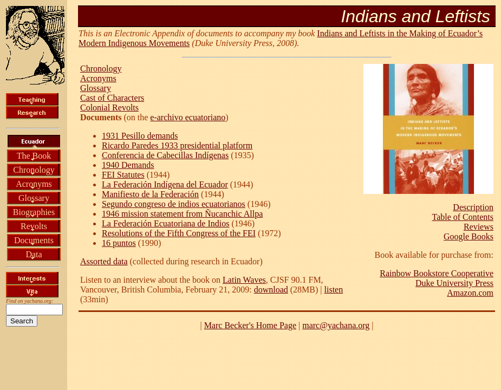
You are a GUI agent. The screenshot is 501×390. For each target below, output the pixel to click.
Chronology (33, 169)
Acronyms (34, 183)
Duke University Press (454, 283)
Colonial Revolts (109, 107)
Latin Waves (244, 279)
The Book (34, 155)
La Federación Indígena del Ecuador (165, 184)
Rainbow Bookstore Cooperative (436, 273)
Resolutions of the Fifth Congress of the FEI (179, 233)
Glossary (33, 198)
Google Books (468, 236)
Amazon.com (470, 292)
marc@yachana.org (335, 325)
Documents (34, 240)
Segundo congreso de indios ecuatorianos (173, 204)
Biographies (34, 212)
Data (33, 254)
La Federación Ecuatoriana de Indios (165, 223)
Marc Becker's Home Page (250, 325)
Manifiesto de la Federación (150, 194)
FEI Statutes (123, 174)
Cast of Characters (112, 97)
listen (333, 289)
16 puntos (119, 243)
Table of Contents (462, 217)
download (271, 289)
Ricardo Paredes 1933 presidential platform (177, 145)
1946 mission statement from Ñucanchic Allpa (182, 213)
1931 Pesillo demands (140, 135)
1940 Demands (128, 165)
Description (473, 207)
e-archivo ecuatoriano (187, 117)
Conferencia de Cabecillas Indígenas (165, 155)
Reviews (478, 226)
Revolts (34, 226)
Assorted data (104, 261)
